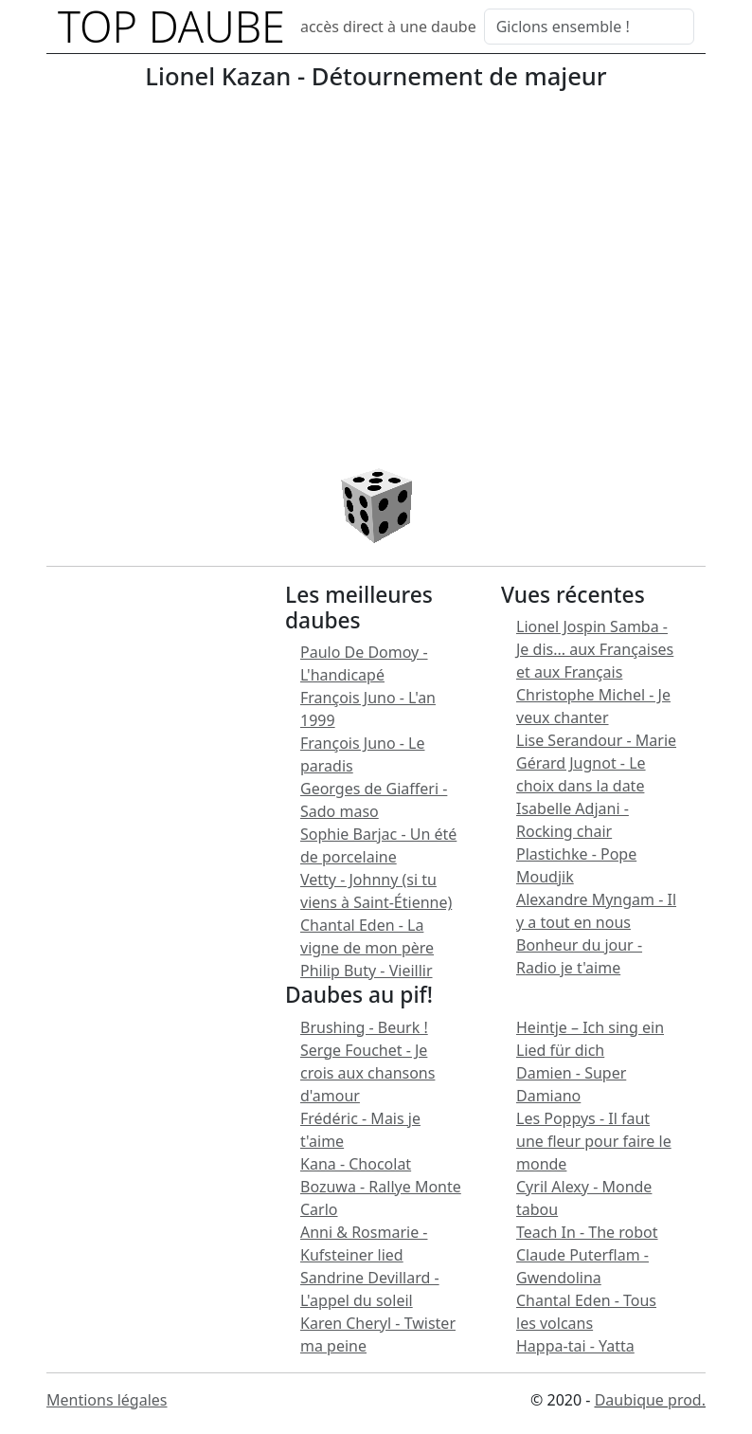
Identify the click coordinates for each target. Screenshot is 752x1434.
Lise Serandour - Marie (596, 740)
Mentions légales (107, 1399)
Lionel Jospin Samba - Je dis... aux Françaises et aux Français (594, 649)
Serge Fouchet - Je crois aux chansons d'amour (367, 1073)
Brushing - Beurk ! (364, 1027)
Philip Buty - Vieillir (366, 970)
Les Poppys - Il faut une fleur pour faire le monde (593, 1141)
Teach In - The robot (587, 1232)
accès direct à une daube (388, 26)
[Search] (589, 27)
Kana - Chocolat (355, 1163)
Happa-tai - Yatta (575, 1345)
